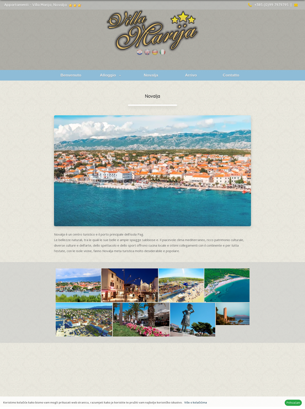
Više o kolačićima (195, 402)
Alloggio (111, 75)
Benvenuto (70, 75)
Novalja (151, 75)
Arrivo (191, 75)
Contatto (231, 75)
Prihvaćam (293, 403)
